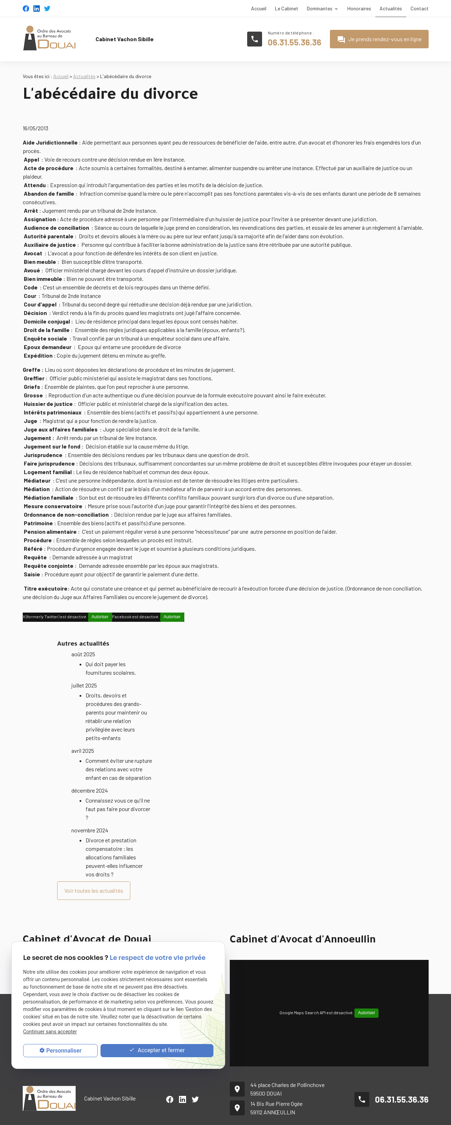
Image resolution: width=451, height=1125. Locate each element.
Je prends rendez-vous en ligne (379, 40)
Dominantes (319, 8)
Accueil (258, 8)
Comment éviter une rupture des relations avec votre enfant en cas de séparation (119, 751)
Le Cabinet (286, 8)
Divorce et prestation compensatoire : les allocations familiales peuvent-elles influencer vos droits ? (114, 839)
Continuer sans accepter (50, 1031)
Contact (420, 8)
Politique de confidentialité (399, 1115)
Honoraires (359, 8)
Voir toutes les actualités (93, 873)
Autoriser (100, 616)
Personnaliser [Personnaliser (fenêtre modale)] (63, 1050)
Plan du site (305, 1115)
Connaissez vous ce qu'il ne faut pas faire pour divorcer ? (118, 791)
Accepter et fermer (157, 1050)
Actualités (391, 8)
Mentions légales (344, 1115)
